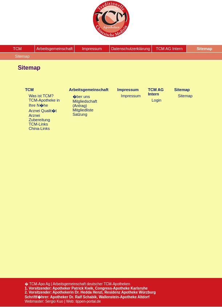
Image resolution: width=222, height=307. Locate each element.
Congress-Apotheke (112, 288)
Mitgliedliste (83, 110)
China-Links (39, 128)
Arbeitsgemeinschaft (89, 89)
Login (156, 100)
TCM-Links (38, 124)
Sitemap (182, 89)
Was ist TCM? (41, 96)
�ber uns (81, 96)
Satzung (80, 114)
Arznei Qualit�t (43, 111)
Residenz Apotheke (121, 292)
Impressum (128, 89)
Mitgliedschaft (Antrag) (85, 103)
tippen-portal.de (88, 301)
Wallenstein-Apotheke (118, 297)
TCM (29, 89)
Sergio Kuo (54, 301)
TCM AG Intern (156, 91)
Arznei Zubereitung (39, 117)
